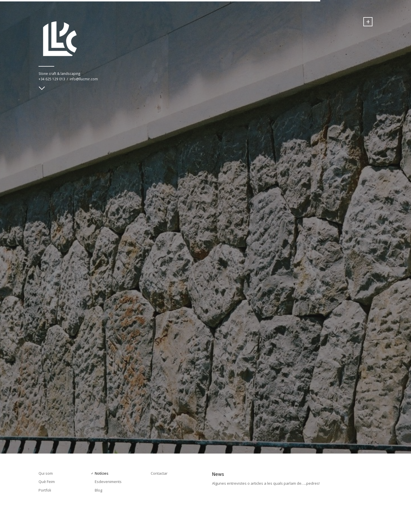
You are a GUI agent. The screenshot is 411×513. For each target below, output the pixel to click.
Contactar (159, 473)
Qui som (46, 473)
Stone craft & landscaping (59, 73)
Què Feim (47, 481)
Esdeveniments (108, 481)
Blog (98, 490)
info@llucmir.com (84, 79)
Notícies (101, 473)
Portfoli (45, 490)
